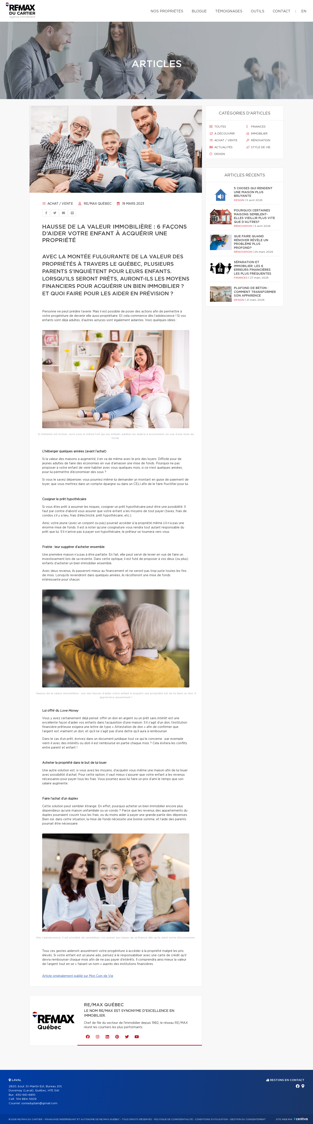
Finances (256, 126)
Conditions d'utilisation (211, 1119)
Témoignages (228, 11)
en (303, 11)
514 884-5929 (26, 1099)
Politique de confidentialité (173, 1119)
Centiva (301, 1118)
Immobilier (257, 133)
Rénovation (258, 140)
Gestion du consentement (248, 1119)
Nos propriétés (167, 11)
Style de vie (258, 147)
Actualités (221, 147)
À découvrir (222, 133)
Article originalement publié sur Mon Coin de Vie (77, 976)
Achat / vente (57, 203)
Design (217, 154)
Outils (257, 11)
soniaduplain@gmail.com (39, 1103)
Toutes (218, 126)
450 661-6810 (25, 1095)
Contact (281, 11)
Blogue (199, 11)
